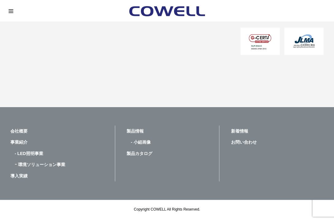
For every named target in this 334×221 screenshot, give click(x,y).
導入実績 (19, 175)
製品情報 (135, 131)
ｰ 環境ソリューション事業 (37, 164)
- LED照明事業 (26, 153)
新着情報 (239, 131)
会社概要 (19, 131)
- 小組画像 (139, 142)
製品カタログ (139, 153)
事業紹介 (19, 142)
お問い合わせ (244, 142)
